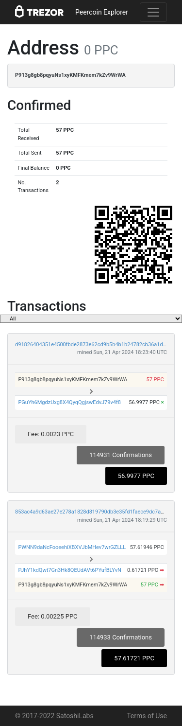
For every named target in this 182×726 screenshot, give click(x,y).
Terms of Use (147, 716)
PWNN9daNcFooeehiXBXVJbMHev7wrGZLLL (72, 547)
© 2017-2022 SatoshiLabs (54, 716)
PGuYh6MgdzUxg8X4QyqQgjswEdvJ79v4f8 (69, 402)
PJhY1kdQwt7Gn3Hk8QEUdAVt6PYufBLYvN (69, 570)
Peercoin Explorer (101, 12)
